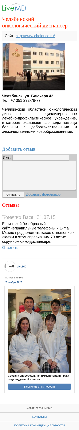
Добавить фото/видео (43, 194)
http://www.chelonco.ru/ (35, 36)
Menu (70, 7)
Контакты (39, 416)
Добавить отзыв (18, 149)
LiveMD (21, 266)
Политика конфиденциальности (39, 425)
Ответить (10, 248)
